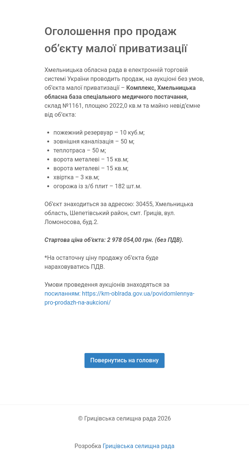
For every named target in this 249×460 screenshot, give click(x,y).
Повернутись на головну (124, 360)
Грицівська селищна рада (139, 446)
